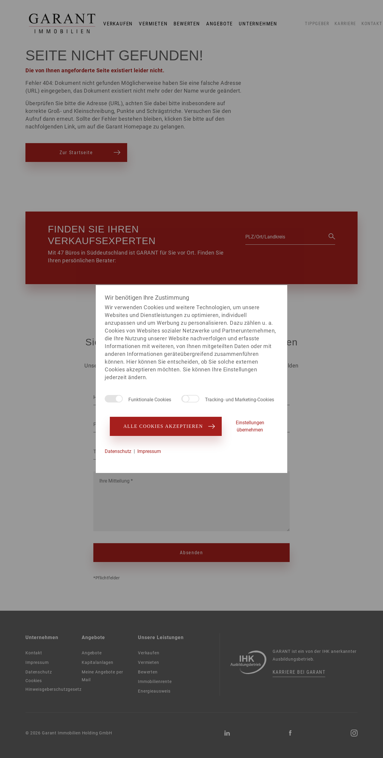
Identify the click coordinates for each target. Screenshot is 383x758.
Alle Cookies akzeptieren (165, 426)
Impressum (149, 451)
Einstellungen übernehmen (250, 426)
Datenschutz (118, 451)
